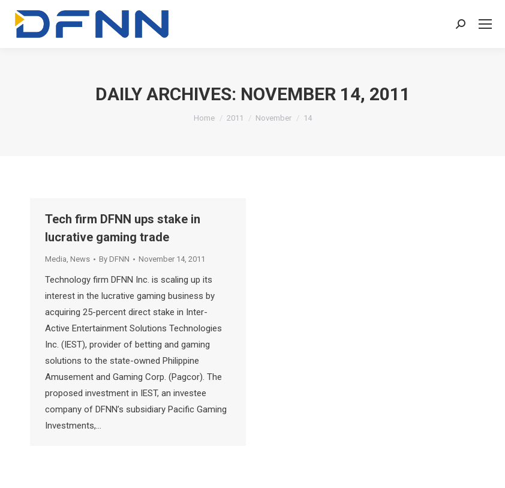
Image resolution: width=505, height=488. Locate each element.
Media (56, 259)
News (80, 259)
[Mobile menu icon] (485, 24)
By (114, 259)
